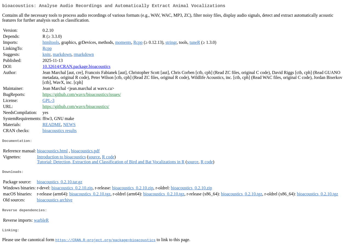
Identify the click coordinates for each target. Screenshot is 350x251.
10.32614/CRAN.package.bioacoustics (76, 67)
